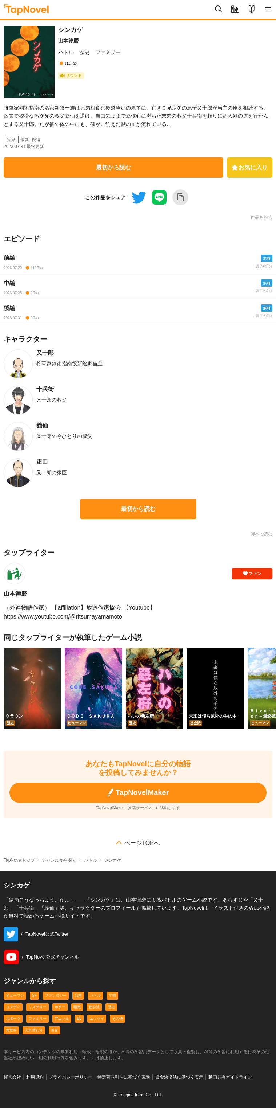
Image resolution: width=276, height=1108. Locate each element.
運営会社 (12, 1077)
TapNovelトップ (19, 860)
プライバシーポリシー (70, 1077)
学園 (112, 995)
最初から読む (113, 167)
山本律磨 (68, 41)
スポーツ (13, 1019)
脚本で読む (261, 534)
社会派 (94, 1007)
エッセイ (96, 1019)
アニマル (62, 1019)
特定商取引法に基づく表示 (123, 1077)
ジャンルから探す (59, 860)
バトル (65, 52)
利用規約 (35, 1077)
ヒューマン (15, 995)
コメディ (13, 1007)
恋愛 (78, 995)
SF (34, 995)
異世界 (11, 1030)
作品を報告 (261, 217)
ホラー (60, 1007)
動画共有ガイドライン (230, 1077)
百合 (54, 1030)
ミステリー (37, 1007)
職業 (77, 1007)
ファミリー (108, 52)
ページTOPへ (142, 843)
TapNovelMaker (138, 792)
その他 (117, 1019)
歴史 (84, 52)
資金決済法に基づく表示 (179, 1077)
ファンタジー (56, 995)
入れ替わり (34, 1030)
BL (79, 1019)
